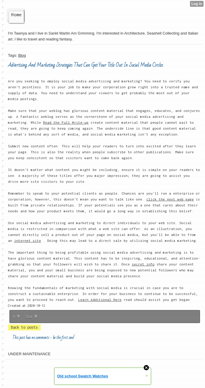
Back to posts (24, 327)
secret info (143, 264)
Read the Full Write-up (65, 122)
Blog (22, 55)
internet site (27, 240)
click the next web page (170, 199)
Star (31, 316)
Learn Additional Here (100, 299)
